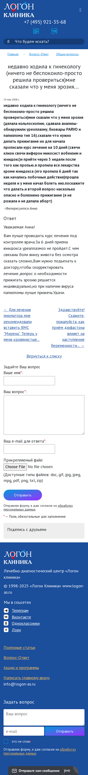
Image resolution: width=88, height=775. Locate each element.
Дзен (16, 630)
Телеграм (20, 610)
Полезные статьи (19, 647)
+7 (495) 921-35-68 (45, 22)
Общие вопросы (67, 54)
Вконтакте (21, 617)
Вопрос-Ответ (39, 54)
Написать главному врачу (27, 677)
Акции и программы (21, 667)
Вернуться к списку (44, 356)
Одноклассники (26, 623)
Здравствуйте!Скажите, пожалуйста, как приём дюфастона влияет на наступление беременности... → (67, 327)
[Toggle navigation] (80, 10)
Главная (13, 54)
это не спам (22, 741)
